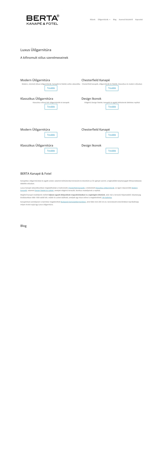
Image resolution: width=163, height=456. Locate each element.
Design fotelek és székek (44, 190)
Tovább (51, 88)
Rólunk (92, 19)
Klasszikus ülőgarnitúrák (105, 188)
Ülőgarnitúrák (103, 19)
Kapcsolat (139, 19)
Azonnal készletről (126, 19)
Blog (114, 19)
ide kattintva (107, 197)
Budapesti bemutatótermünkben (73, 202)
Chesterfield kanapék (76, 188)
